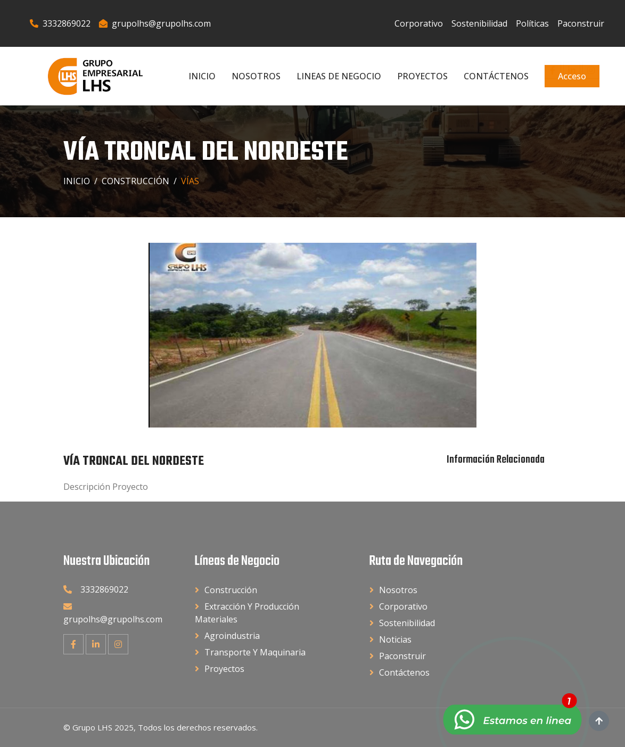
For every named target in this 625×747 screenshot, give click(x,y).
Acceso (572, 76)
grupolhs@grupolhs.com (155, 23)
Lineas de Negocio (339, 76)
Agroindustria (232, 636)
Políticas (532, 23)
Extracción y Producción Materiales (247, 613)
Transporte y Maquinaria (255, 652)
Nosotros (256, 76)
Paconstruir (580, 23)
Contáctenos (496, 76)
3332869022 (60, 23)
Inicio (202, 76)
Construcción (135, 181)
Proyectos (422, 76)
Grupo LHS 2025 (103, 727)
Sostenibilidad (479, 23)
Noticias (395, 639)
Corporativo (418, 23)
